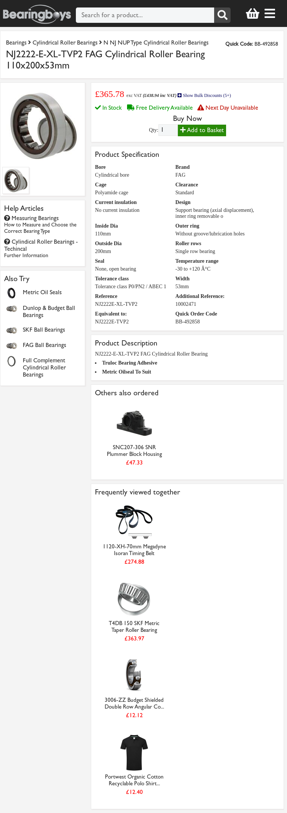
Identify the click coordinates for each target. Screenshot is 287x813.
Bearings (16, 42)
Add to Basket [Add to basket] (202, 130)
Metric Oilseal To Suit (126, 372)
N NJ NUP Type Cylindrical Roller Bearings (156, 42)
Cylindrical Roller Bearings (65, 42)
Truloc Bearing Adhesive (129, 363)
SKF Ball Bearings (44, 329)
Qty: (153, 130)
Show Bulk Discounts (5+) (204, 95)
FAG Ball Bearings (44, 344)
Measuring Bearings (40, 224)
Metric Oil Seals (42, 292)
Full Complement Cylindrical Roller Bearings (44, 367)
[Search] (222, 15)
